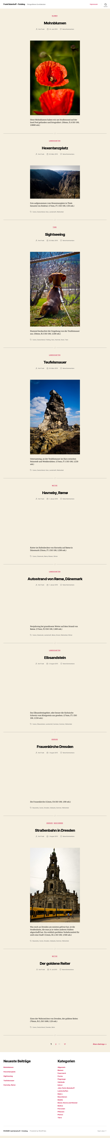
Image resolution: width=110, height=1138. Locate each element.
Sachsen (56, 726)
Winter (56, 558)
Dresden (47, 810)
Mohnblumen (55, 22)
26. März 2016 (53, 155)
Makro (60, 1096)
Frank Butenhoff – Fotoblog (19, 1133)
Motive (55, 487)
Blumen (55, 16)
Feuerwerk (62, 1075)
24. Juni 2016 (53, 29)
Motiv (54, 1030)
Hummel (57, 341)
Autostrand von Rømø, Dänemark (55, 580)
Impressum (94, 4)
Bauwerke (35, 810)
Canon (34, 212)
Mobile (60, 1102)
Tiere (55, 228)
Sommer (62, 726)
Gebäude (55, 742)
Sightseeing (55, 234)
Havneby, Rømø (55, 493)
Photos (61, 1117)
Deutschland (41, 212)
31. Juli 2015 (53, 972)
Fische (60, 1078)
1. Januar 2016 (53, 500)
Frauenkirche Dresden (55, 748)
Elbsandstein (55, 659)
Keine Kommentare (68, 29)
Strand (59, 637)
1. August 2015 (53, 755)
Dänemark (40, 558)
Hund (62, 341)
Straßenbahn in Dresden (55, 832)
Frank (42, 29)
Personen (62, 1111)
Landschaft (53, 212)
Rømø (46, 558)
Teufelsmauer (55, 363)
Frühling (48, 341)
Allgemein (62, 1069)
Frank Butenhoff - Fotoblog (16, 4)
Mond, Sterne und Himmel (69, 1105)
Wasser (51, 558)
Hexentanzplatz (55, 148)
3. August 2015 (53, 666)
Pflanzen (61, 1114)
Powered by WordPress (39, 1133)
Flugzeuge (62, 1081)
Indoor (60, 1087)
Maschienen (59, 825)
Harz (47, 212)
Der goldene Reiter (55, 965)
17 (63, 1046)
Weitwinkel (60, 212)
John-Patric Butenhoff (67, 1090)
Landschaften (55, 141)
